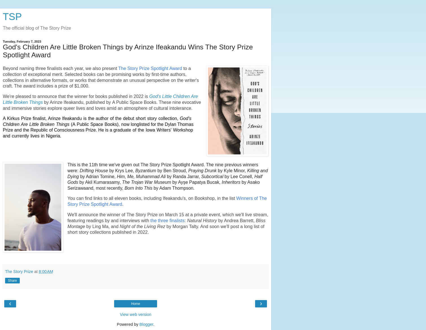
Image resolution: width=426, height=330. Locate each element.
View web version (135, 314)
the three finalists (167, 220)
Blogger (146, 324)
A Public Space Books (134, 102)
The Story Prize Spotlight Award (150, 68)
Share (12, 281)
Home (135, 304)
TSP (12, 16)
